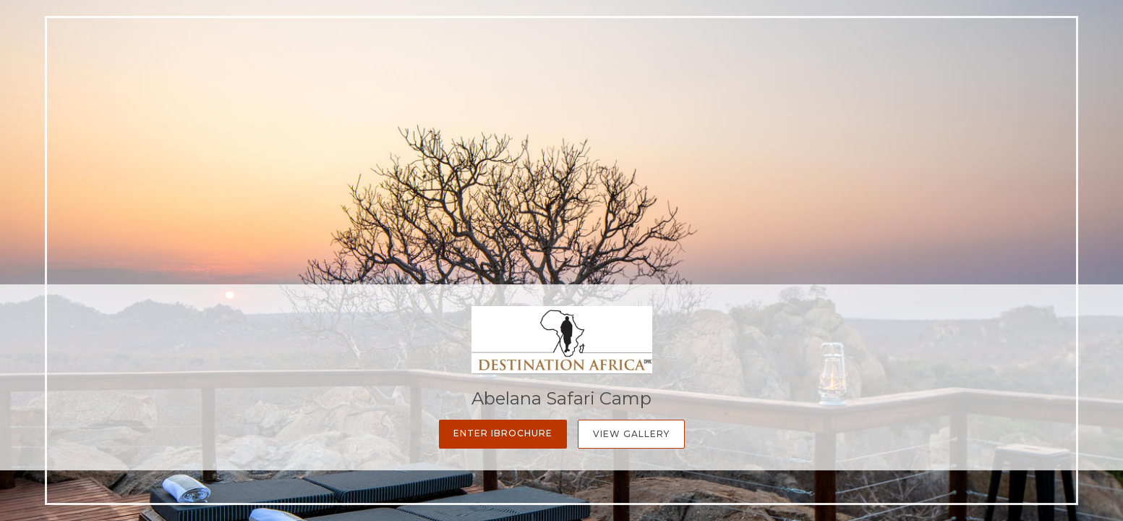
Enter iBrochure (502, 433)
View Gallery (631, 433)
